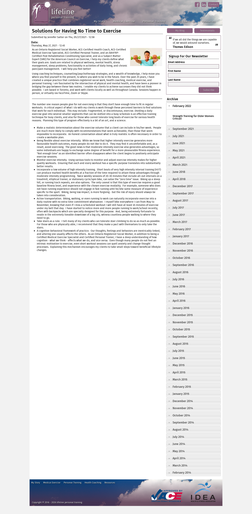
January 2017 (181, 236)
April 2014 (179, 458)
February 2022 (182, 106)
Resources (208, 21)
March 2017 (180, 222)
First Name (174, 71)
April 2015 (179, 372)
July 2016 (178, 279)
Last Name (174, 80)
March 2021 (180, 165)
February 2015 (182, 386)
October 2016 (181, 258)
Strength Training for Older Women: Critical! (193, 117)
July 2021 (178, 136)
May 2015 (178, 365)
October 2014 (181, 415)
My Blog (179, 30)
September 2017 (183, 193)
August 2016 (180, 272)
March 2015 (180, 379)
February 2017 (182, 229)
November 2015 (183, 322)
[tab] (193, 106)
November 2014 (183, 408)
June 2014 (179, 444)
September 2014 (183, 422)
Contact (213, 4)
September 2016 (183, 265)
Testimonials (207, 30)
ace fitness (155, 503)
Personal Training (154, 21)
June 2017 (179, 215)
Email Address (176, 62)
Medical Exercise (124, 21)
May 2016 (179, 293)
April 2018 (179, 179)
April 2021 (179, 157)
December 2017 (183, 186)
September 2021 (183, 129)
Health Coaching (183, 21)
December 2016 (183, 243)
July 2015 (178, 351)
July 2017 (178, 207)
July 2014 (178, 437)
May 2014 (179, 451)
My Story (99, 21)
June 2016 (179, 286)
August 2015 (180, 343)
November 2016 (183, 250)
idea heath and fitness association (202, 503)
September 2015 (183, 336)
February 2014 (182, 472)
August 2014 (180, 429)
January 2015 (181, 394)
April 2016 (179, 300)
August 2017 (180, 200)
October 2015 (181, 329)
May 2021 (178, 150)
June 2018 (179, 172)
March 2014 (180, 465)
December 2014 (183, 401)
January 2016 (181, 308)
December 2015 (183, 315)
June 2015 (179, 358)
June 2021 (179, 143)
